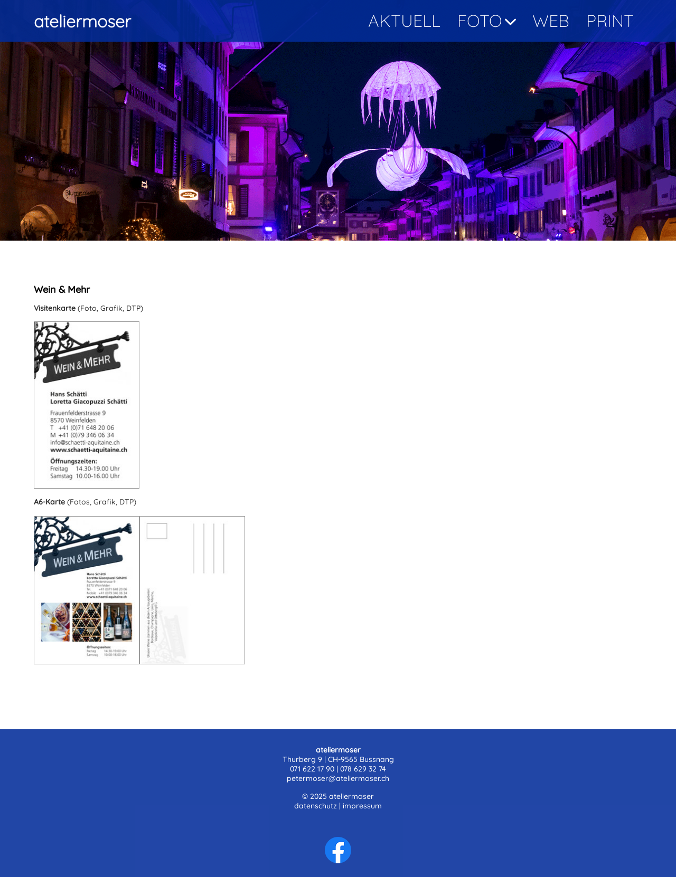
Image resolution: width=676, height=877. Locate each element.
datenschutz (315, 806)
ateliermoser (82, 21)
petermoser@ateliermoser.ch (338, 778)
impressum (362, 806)
